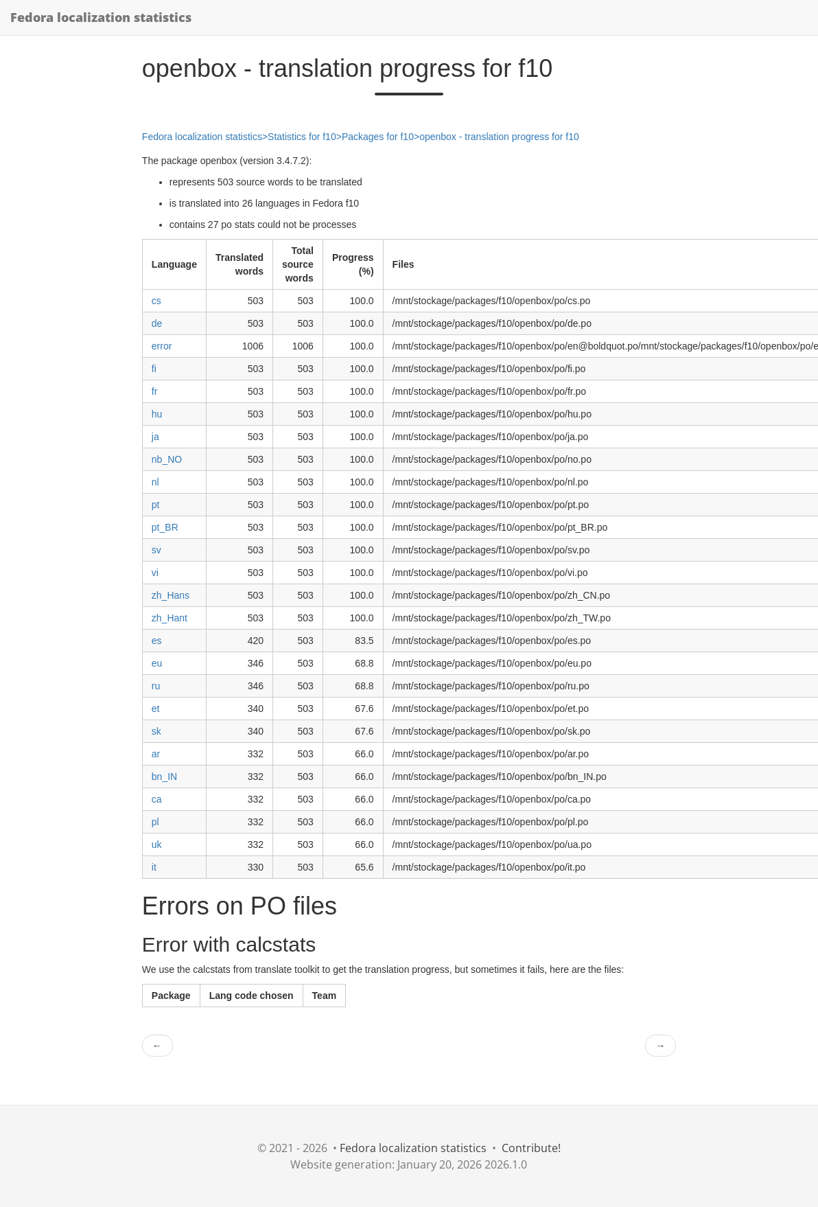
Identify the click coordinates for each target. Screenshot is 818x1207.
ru (156, 685)
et (156, 708)
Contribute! (531, 1148)
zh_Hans (170, 595)
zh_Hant (169, 617)
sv (156, 549)
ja (155, 436)
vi (155, 572)
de (157, 323)
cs (156, 300)
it (154, 867)
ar (156, 753)
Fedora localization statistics (100, 17)
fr (155, 391)
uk (157, 844)
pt (156, 504)
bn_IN (164, 776)
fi (154, 368)
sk (156, 731)
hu (157, 414)
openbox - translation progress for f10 (499, 136)
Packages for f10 (378, 136)
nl (155, 481)
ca (157, 799)
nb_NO (167, 459)
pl (155, 821)
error (162, 346)
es (157, 640)
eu (157, 663)
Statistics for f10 (302, 136)
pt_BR (165, 527)
